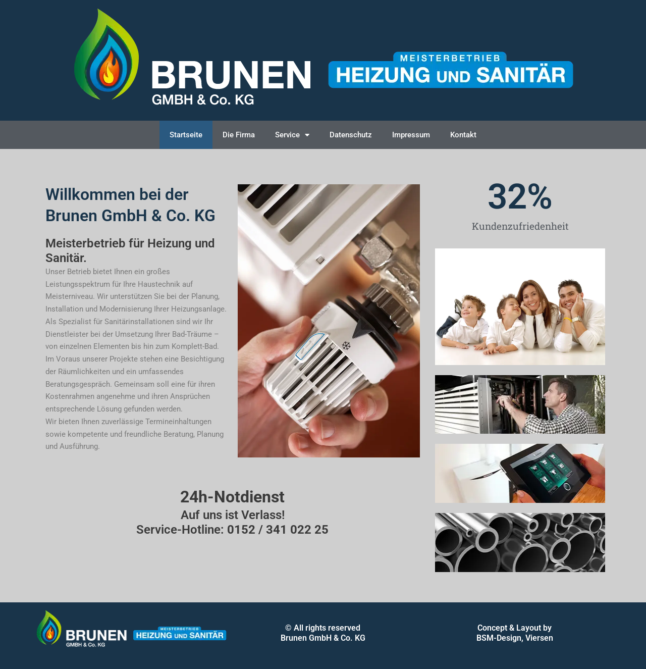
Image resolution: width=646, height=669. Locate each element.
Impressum (411, 134)
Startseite (186, 134)
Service (292, 135)
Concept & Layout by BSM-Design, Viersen (514, 633)
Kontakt (463, 134)
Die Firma (239, 134)
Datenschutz (351, 134)
